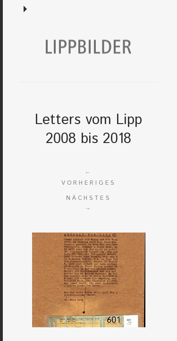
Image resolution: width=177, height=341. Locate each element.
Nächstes (88, 204)
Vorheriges (88, 177)
